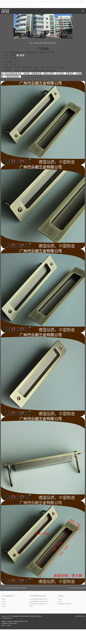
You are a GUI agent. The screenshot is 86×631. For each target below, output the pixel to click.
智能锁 (31, 606)
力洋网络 (9, 625)
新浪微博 (82, 616)
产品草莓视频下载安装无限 (38, 596)
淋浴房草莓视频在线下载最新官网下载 (39, 601)
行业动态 (60, 601)
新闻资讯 (60, 596)
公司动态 (60, 599)
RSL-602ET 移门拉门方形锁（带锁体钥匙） (15, 588)
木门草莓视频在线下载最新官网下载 (38, 599)
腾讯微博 (77, 616)
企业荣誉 (3, 601)
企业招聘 (3, 606)
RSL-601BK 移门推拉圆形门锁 (77, 588)
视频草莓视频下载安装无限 (64, 603)
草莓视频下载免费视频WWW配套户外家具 (17, 621)
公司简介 (3, 599)
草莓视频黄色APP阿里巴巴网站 (9, 623)
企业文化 (3, 603)
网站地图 (2, 630)
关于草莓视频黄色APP (8, 596)
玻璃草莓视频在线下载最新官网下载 (38, 603)
